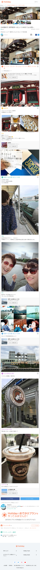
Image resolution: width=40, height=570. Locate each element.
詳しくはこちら (33, 528)
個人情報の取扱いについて (19, 565)
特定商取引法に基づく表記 (31, 565)
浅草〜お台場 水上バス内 (12, 177)
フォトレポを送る (35, 525)
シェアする (10, 499)
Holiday (6, 2)
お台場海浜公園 (9, 373)
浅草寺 (6, 108)
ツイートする (29, 499)
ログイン (36, 1)
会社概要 (5, 565)
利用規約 (10, 565)
